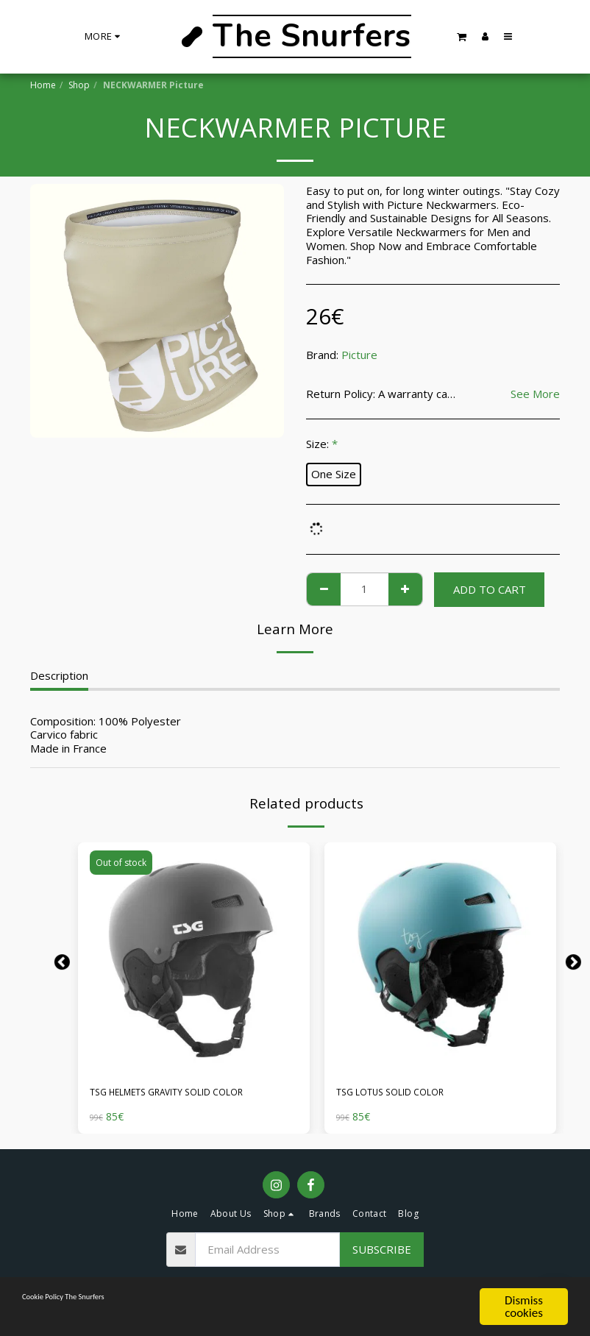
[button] (462, 36)
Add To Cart (489, 589)
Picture (359, 354)
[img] (194, 958)
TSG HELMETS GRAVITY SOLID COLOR (190, 1094)
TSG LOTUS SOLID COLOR (404, 1094)
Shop (79, 85)
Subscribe (381, 1253)
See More (535, 394)
